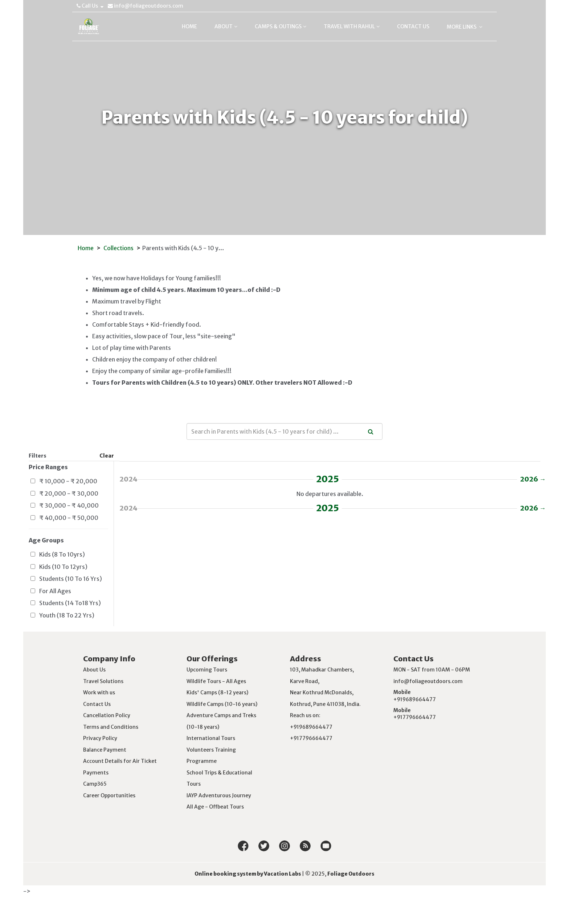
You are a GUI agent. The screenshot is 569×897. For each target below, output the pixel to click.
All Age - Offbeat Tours (215, 806)
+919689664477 (414, 699)
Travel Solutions (103, 681)
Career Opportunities (109, 795)
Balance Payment (104, 750)
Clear (106, 455)
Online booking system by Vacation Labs (248, 874)
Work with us (99, 692)
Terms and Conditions (110, 727)
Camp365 (95, 784)
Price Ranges (48, 467)
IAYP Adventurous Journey (219, 795)
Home (86, 248)
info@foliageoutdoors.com (145, 6)
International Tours (211, 738)
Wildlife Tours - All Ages (216, 681)
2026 (530, 479)
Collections (118, 248)
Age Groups (46, 540)
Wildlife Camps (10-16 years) (222, 704)
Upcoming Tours (207, 669)
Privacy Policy (100, 738)
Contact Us (97, 704)
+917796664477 (414, 717)
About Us (94, 669)
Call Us (90, 6)
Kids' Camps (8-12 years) (217, 692)
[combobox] (284, 431)
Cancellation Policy (106, 715)
